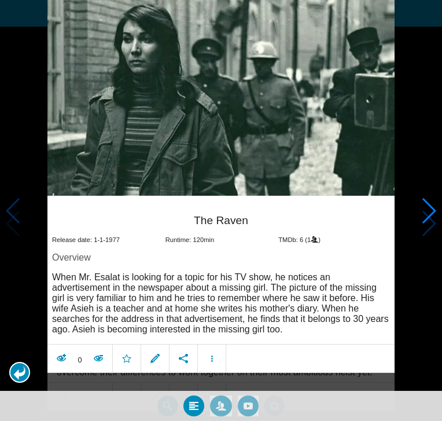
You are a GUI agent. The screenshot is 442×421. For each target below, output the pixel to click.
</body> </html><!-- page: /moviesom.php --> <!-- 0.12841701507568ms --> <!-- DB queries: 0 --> (221, 210)
